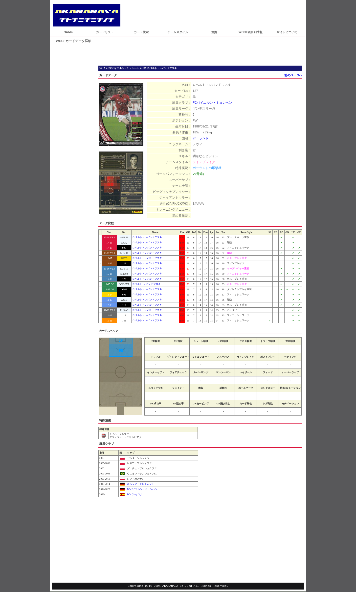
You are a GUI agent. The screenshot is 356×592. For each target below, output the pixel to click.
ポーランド (201, 138)
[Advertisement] (213, 15)
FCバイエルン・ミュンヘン (212, 102)
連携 (214, 32)
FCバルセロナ (134, 494)
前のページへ (293, 75)
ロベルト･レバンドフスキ (146, 284)
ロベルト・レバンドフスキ (147, 237)
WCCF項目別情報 (251, 32)
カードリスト (105, 32)
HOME (68, 32)
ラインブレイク (204, 162)
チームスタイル (177, 32)
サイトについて (287, 32)
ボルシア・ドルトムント (140, 484)
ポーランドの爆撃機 (207, 168)
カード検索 (141, 32)
